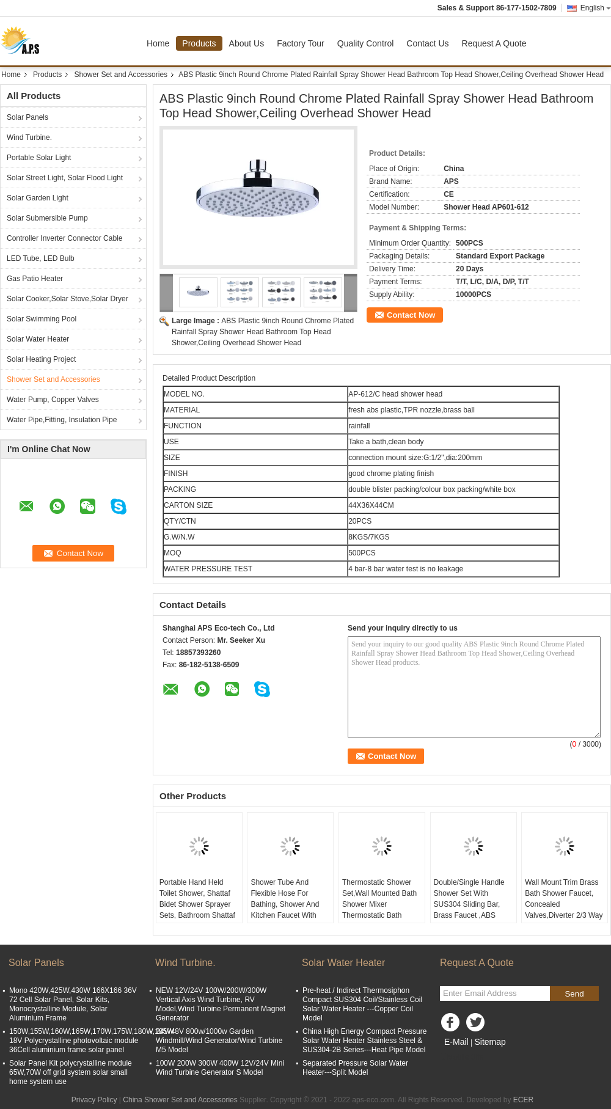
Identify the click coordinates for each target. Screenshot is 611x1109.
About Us (247, 43)
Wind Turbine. (29, 137)
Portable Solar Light (39, 157)
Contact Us (427, 43)
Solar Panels (27, 117)
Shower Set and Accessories (120, 74)
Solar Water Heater (38, 339)
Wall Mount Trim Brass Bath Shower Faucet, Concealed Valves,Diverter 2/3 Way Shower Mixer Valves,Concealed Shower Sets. (563, 915)
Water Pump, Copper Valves (53, 399)
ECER (523, 1100)
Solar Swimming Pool (41, 319)
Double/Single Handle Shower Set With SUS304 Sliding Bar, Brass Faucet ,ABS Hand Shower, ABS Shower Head (469, 910)
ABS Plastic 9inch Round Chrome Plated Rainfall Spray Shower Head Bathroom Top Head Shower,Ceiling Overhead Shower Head (263, 332)
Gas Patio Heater (35, 278)
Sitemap (489, 1042)
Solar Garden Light (37, 198)
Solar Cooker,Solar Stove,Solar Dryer (67, 299)
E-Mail (456, 1042)
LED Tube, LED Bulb (41, 258)
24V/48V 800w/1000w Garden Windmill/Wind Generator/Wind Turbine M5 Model (219, 1040)
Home (158, 43)
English (595, 8)
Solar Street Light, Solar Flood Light (65, 178)
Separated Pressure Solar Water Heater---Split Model (355, 1068)
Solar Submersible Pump (47, 218)
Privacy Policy (94, 1100)
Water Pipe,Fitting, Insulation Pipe (62, 419)
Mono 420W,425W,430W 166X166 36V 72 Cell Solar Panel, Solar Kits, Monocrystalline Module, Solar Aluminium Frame (73, 1004)
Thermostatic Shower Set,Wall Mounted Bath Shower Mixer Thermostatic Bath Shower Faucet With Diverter (379, 910)
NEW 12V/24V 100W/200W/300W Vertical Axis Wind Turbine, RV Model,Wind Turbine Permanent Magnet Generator (220, 1004)
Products (199, 43)
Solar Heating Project (41, 359)
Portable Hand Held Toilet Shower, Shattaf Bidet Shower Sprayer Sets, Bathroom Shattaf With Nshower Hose (197, 904)
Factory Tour (300, 43)
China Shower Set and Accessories (180, 1100)
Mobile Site (461, 1057)
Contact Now (411, 315)
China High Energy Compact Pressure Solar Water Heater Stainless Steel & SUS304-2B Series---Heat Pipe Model (364, 1040)
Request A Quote (494, 43)
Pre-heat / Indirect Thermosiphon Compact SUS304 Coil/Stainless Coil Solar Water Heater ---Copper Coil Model (362, 1004)
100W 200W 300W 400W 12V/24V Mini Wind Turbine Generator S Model (220, 1068)
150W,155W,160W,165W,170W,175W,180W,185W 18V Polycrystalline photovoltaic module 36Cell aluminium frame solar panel (91, 1040)
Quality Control (365, 43)
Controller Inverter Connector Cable (64, 238)
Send (574, 993)
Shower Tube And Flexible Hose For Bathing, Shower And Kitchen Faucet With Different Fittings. (285, 904)
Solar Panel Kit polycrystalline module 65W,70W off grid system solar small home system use (70, 1072)
